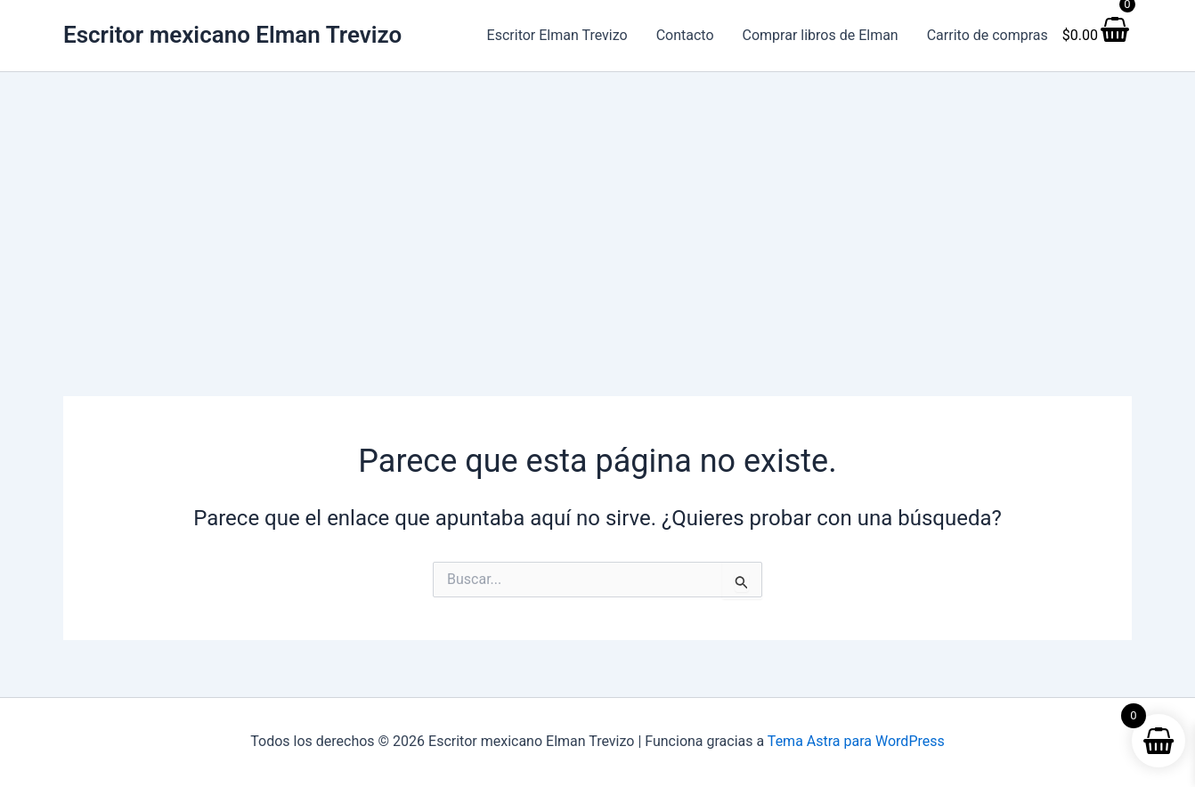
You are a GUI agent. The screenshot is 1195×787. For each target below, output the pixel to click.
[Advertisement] (597, 205)
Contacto (685, 35)
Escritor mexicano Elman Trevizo (232, 34)
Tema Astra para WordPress (856, 741)
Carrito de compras (987, 35)
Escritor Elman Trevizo (557, 35)
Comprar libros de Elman (820, 35)
